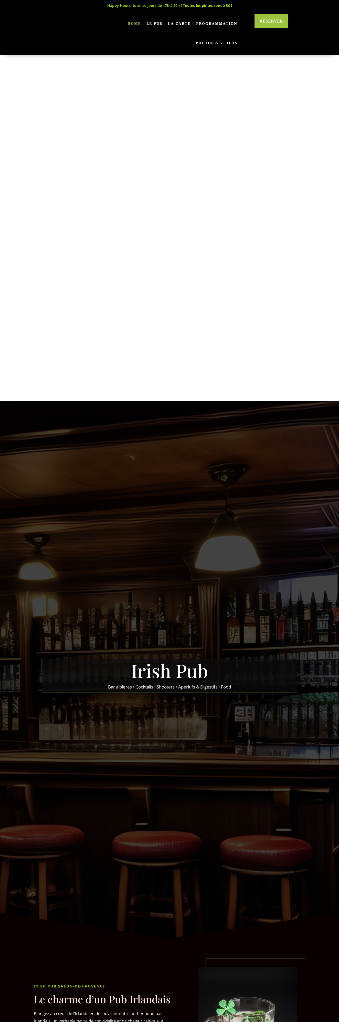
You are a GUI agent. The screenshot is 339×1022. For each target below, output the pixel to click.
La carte (179, 23)
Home (134, 23)
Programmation (216, 23)
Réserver (271, 21)
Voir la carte (201, 861)
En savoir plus (60, 705)
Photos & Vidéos (216, 42)
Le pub (154, 23)
